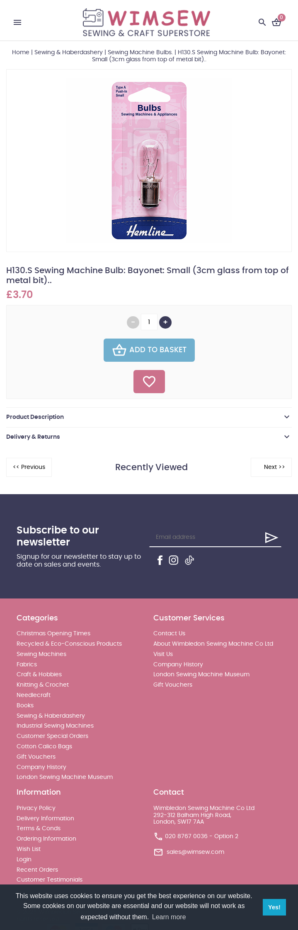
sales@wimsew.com (195, 852)
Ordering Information (46, 839)
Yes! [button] (274, 907)
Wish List (29, 849)
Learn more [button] (169, 916)
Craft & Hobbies (39, 675)
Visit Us (163, 654)
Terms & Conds (39, 828)
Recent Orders (37, 870)
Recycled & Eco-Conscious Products (69, 644)
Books (25, 706)
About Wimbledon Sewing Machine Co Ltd (213, 644)
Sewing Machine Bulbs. (140, 52)
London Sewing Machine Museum (65, 777)
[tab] (149, 417)
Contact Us (169, 634)
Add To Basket (149, 350)
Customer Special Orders (52, 736)
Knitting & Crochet (43, 685)
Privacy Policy (36, 808)
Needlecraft (34, 695)
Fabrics (27, 665)
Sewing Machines (41, 654)
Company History (41, 767)
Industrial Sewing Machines (55, 726)
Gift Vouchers (36, 757)
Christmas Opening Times (53, 634)
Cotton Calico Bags (44, 747)
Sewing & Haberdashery (68, 52)
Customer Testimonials (49, 880)
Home (20, 52)
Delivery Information (45, 819)
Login (24, 860)
